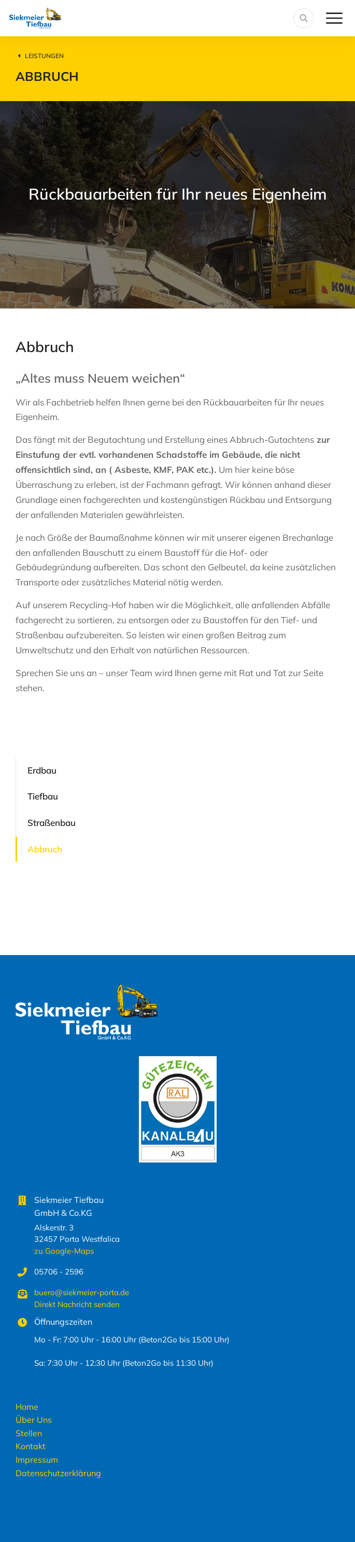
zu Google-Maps (64, 1251)
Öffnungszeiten (63, 1321)
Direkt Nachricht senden (77, 1304)
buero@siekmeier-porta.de (81, 1292)
